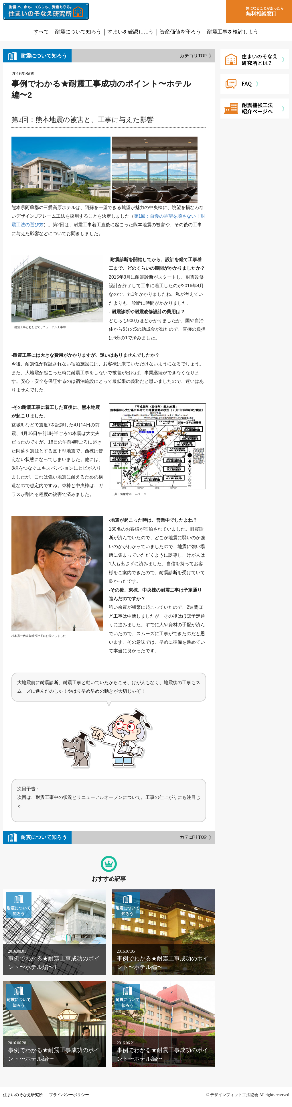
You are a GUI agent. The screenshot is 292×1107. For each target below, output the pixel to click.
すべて (41, 32)
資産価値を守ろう (180, 32)
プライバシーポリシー (69, 1095)
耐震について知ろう (78, 32)
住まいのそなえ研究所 (23, 1095)
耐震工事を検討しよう (233, 32)
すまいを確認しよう (130, 32)
